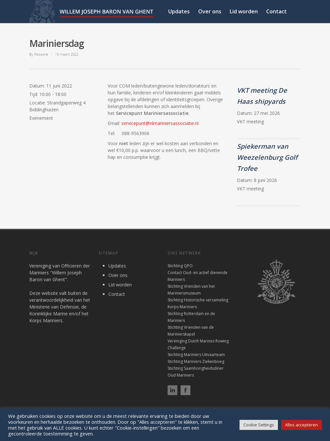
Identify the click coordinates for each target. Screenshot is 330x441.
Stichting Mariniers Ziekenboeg (196, 361)
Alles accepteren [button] (301, 425)
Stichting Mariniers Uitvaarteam (196, 354)
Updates (179, 11)
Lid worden (244, 11)
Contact (276, 11)
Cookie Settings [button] (258, 425)
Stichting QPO (180, 266)
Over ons (209, 11)
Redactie (41, 54)
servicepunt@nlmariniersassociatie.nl (160, 123)
